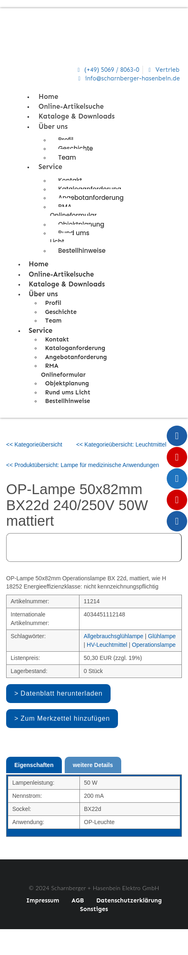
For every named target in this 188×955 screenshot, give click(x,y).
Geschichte (75, 148)
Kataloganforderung (75, 348)
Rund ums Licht (69, 237)
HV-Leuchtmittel (107, 644)
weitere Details (93, 765)
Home (48, 96)
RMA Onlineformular (73, 211)
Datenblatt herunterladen (61, 693)
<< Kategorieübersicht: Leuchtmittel (121, 444)
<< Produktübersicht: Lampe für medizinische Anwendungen (82, 465)
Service (50, 167)
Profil (53, 303)
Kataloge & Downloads (77, 116)
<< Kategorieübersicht (34, 444)
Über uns (53, 126)
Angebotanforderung (91, 197)
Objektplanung (67, 383)
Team (67, 157)
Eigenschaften (34, 765)
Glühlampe (162, 636)
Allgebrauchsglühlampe (113, 636)
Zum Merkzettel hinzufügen (65, 718)
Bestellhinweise (82, 250)
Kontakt (57, 339)
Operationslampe (154, 644)
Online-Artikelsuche (71, 106)
